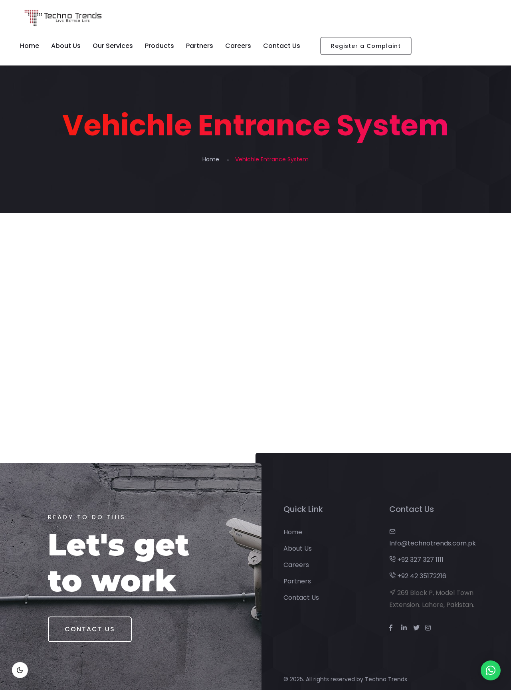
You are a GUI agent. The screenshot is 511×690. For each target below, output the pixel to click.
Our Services (113, 45)
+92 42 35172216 (417, 576)
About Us (66, 45)
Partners (199, 45)
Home (29, 45)
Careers (238, 45)
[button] (491, 670)
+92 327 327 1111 (416, 559)
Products (159, 45)
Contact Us (281, 45)
